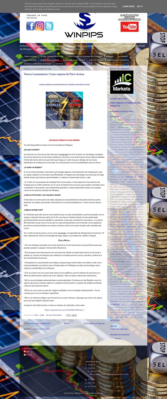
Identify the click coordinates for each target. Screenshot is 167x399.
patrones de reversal (124, 239)
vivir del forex (122, 317)
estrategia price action (135, 202)
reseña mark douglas (136, 284)
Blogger (100, 393)
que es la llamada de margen (130, 272)
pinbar (138, 249)
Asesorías (59, 64)
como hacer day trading (135, 147)
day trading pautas (136, 174)
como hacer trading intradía (134, 149)
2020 (90, 368)
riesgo (112, 289)
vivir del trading (136, 317)
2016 (90, 386)
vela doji (117, 310)
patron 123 (139, 229)
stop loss (140, 296)
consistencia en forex (122, 174)
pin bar (132, 249)
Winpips (118, 339)
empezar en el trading (123, 194)
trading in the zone (129, 305)
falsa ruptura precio (124, 207)
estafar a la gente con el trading (125, 197)
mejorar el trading (116, 222)
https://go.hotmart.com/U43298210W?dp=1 (64, 310)
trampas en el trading (126, 307)
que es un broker (119, 276)
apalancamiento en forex (118, 129)
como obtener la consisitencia (129, 154)
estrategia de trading (118, 202)
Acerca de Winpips (96, 60)
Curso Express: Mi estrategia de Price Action (85, 56)
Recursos (110, 56)
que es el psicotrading (135, 267)
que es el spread (116, 269)
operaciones (131, 227)
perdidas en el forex (126, 247)
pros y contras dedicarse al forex (129, 257)
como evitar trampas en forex (128, 142)
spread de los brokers (129, 296)
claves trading (134, 132)
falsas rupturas (137, 207)
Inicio (67, 323)
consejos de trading (124, 164)
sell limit (124, 291)
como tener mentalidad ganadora (128, 159)
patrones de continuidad (127, 234)
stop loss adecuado (117, 299)
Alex (27, 351)
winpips (115, 320)
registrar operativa (136, 281)
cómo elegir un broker (122, 137)
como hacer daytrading (117, 149)
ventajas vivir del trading (127, 315)
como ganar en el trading (118, 147)
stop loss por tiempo (135, 299)
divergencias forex (136, 179)
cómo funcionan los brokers (133, 144)
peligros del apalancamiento (128, 244)
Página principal (30, 56)
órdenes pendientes (126, 229)
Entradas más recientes (37, 323)
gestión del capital (130, 209)
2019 (90, 379)
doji (124, 187)
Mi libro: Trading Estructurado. (52, 56)
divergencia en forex (118, 179)
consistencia (126, 172)
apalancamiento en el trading (130, 127)
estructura (113, 204)
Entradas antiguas (94, 323)
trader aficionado (124, 301)
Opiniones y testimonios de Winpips (37, 64)
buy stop (126, 132)
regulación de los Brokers (119, 284)
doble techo (118, 187)
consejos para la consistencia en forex (129, 169)
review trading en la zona (135, 286)
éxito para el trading (131, 204)
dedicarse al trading (134, 177)
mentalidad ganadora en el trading (130, 224)
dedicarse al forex (117, 177)
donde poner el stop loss (119, 189)
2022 (90, 365)
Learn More (128, 6)
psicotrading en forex (133, 262)
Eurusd (120, 204)
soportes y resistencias (126, 294)
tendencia (114, 301)
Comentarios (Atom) (42, 329)
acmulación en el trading (129, 122)
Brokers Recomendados (50, 60)
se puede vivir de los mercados (125, 289)
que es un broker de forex (134, 276)
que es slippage (125, 274)
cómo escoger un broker (124, 139)
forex (112, 209)
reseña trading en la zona (118, 286)
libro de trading (123, 217)
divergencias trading (132, 184)
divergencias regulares (117, 184)
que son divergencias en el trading (123, 279)
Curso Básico (123, 56)
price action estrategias (131, 254)
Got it (140, 6)
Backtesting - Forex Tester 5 (74, 60)
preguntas (139, 251)
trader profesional (136, 301)
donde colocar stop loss (134, 187)
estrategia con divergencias (133, 199)
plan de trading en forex (127, 251)
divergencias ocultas (135, 182)
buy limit (120, 132)
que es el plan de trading (118, 267)
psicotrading (120, 262)
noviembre (94, 371)
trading (114, 304)
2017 (90, 383)
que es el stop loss (129, 269)
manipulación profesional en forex (130, 219)
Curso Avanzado (30, 60)
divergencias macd (117, 182)
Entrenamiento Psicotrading (118, 60)
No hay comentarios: (54, 315)
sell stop (132, 291)
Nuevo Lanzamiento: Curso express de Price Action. (54, 74)
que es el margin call (136, 264)
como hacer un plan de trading (121, 152)
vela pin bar (125, 310)
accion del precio (115, 120)
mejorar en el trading (128, 222)
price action (116, 254)
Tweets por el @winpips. (119, 329)
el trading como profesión (123, 192)
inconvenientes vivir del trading (126, 214)
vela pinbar (135, 310)
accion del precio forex (129, 120)
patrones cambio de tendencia (121, 232)
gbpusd (119, 209)
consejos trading (115, 172)
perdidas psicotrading (122, 249)
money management (117, 227)
